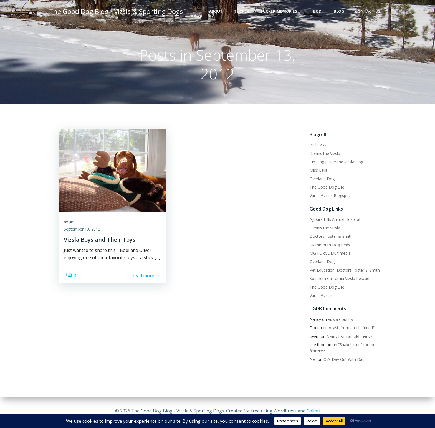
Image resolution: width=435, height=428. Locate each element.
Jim (75, 227)
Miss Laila (316, 171)
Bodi (320, 12)
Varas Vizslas (318, 296)
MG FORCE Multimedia (327, 254)
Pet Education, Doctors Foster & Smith (342, 271)
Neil (310, 360)
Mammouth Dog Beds (327, 246)
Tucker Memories (284, 12)
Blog (341, 12)
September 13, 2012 (85, 234)
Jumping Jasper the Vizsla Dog (334, 163)
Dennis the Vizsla (322, 154)
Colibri (313, 411)
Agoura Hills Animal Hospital (332, 220)
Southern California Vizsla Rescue (337, 279)
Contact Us (370, 12)
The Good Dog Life (324, 188)
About (218, 12)
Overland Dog (319, 179)
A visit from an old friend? (349, 329)
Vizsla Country (338, 320)
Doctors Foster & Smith (328, 237)
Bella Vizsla (317, 146)
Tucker (244, 12)
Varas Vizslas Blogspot (327, 196)
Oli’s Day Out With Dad (341, 360)
